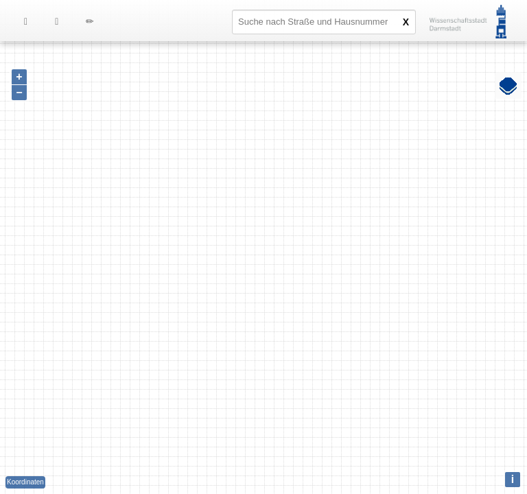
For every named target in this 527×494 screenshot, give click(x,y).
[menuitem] (56, 20)
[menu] (67, 20)
